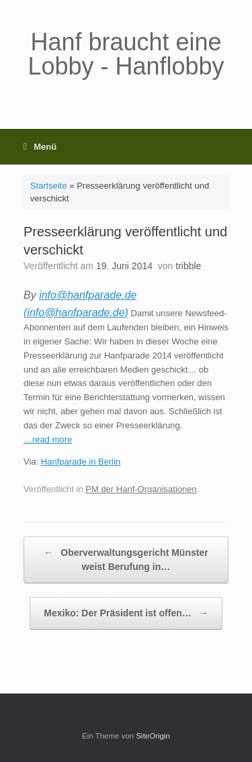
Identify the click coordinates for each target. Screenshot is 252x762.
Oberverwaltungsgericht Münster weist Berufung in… (126, 559)
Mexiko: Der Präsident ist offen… (126, 613)
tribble (188, 265)
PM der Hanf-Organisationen (140, 489)
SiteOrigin (153, 736)
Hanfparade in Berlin (81, 462)
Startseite (48, 186)
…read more (48, 439)
